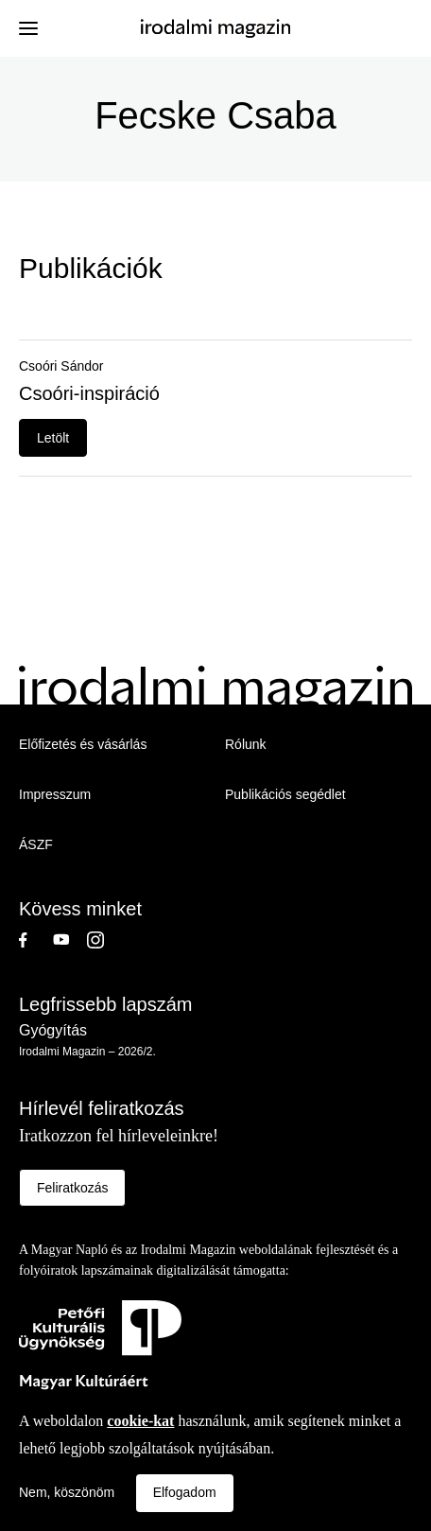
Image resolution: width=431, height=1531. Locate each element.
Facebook (36, 940)
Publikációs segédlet (285, 794)
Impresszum (55, 794)
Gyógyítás (53, 1030)
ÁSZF (36, 844)
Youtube (70, 940)
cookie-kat (140, 1421)
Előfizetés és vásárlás (83, 744)
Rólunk (246, 744)
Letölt (53, 437)
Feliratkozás (72, 1187)
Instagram (104, 940)
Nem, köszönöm (66, 1492)
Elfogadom (184, 1492)
